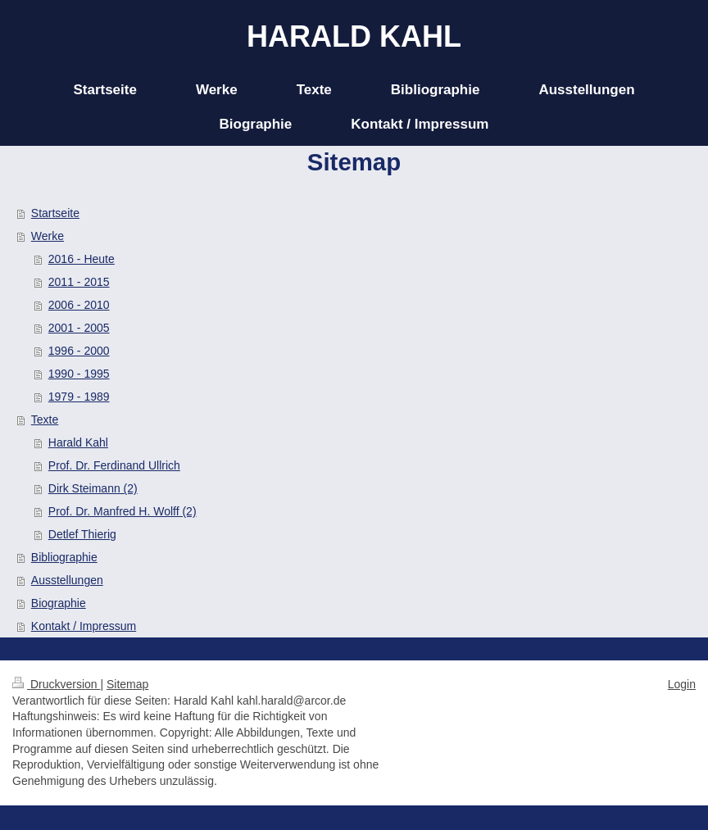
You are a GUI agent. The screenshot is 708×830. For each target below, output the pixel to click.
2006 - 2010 (79, 304)
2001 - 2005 (79, 327)
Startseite (55, 213)
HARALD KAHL (354, 36)
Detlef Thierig (82, 534)
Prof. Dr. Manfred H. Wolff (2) (122, 511)
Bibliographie (64, 557)
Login (682, 684)
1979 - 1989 (79, 396)
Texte (44, 419)
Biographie (58, 603)
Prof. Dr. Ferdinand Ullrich (114, 465)
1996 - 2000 (79, 350)
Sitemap (127, 684)
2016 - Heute (81, 258)
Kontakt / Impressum (83, 626)
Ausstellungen (67, 580)
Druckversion (56, 684)
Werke (47, 236)
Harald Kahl (78, 442)
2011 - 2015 (79, 281)
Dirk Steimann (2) (93, 488)
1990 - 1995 (79, 373)
